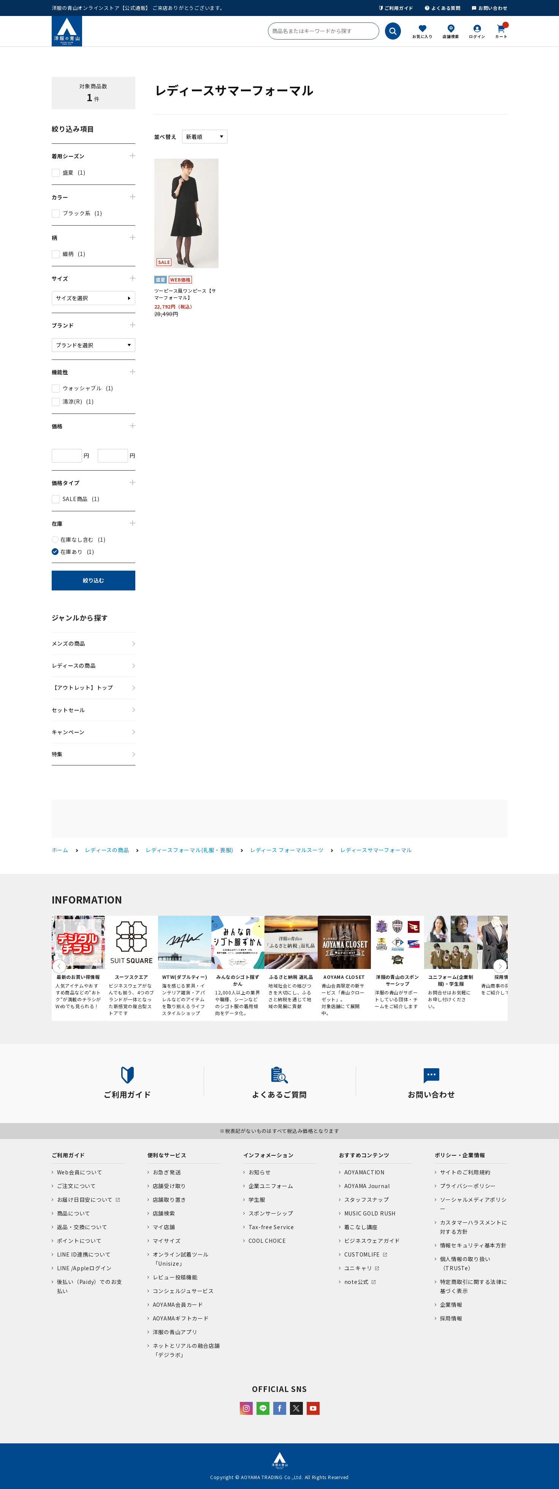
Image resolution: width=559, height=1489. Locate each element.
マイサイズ (167, 1240)
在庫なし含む (77, 539)
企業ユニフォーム (271, 1186)
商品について (74, 1213)
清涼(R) (72, 401)
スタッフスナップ (366, 1199)
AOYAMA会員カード (178, 1304)
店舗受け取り (170, 1186)
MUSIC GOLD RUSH (370, 1213)
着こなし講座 (361, 1227)
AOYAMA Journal (367, 1186)
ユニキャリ (358, 1268)
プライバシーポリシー (468, 1186)
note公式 (356, 1281)
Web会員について (80, 1172)
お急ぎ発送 (167, 1172)
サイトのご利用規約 (465, 1172)
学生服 (257, 1199)
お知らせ (260, 1172)
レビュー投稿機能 (175, 1277)
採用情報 (451, 1318)
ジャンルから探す (80, 617)
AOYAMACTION (364, 1172)
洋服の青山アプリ (175, 1332)
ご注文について (76, 1186)
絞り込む (93, 580)
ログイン (477, 36)
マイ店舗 (164, 1227)
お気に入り (422, 36)
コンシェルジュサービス (183, 1291)
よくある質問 (443, 8)
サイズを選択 (72, 298)
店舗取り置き (170, 1199)
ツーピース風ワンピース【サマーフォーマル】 (185, 294)
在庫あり (71, 551)
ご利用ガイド (396, 8)
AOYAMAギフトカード (181, 1318)
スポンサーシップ (271, 1213)
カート (501, 30)
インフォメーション (268, 1155)
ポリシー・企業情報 (460, 1155)
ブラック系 (77, 213)
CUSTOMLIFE (362, 1254)
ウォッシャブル (82, 388)
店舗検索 (451, 36)
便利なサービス (167, 1155)
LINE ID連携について (84, 1254)
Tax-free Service (271, 1227)
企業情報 (451, 1304)
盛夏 (68, 172)
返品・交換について (82, 1227)
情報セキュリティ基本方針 (473, 1245)
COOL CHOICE (267, 1240)
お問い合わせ (490, 8)
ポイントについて (79, 1240)
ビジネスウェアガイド (372, 1240)
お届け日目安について (85, 1199)
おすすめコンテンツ (364, 1155)
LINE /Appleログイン (84, 1268)
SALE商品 (75, 499)
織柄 (68, 254)
